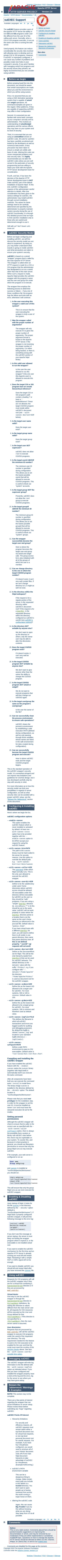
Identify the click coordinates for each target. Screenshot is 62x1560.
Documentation (27, 15)
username (19, 870)
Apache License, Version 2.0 (27, 1550)
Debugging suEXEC (46, 43)
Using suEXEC (44, 41)
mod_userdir (13, 1290)
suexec (14, 1168)
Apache (6, 15)
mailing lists (42, 1542)
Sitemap (57, 4)
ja (28, 23)
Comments (42, 55)
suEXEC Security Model (47, 31)
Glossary (50, 4)
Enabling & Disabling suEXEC (49, 38)
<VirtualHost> (14, 1317)
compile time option (14, 1354)
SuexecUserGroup (15, 1286)
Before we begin (44, 28)
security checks (13, 1349)
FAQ (44, 4)
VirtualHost (13, 1303)
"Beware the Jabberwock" (17, 799)
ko (32, 23)
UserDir (20, 611)
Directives (37, 4)
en (21, 23)
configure (12, 1131)
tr (33, 25)
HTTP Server (15, 15)
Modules (30, 4)
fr (25, 23)
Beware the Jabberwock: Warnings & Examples (47, 47)
